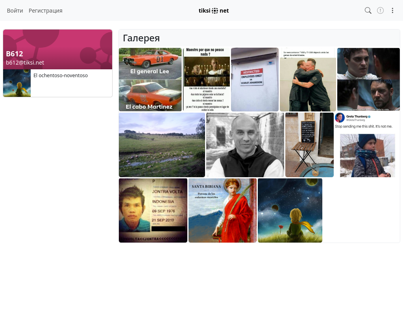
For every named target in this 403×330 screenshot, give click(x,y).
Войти (15, 10)
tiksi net (214, 10)
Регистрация (46, 10)
